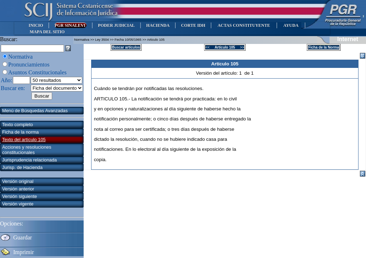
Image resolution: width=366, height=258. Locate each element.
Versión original (18, 181)
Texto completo (17, 124)
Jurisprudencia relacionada (29, 160)
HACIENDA (157, 25)
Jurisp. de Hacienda (22, 167)
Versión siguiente (19, 196)
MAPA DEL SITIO (47, 31)
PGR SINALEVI (70, 25)
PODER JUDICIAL (116, 25)
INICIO (36, 25)
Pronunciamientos (29, 64)
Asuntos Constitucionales (37, 72)
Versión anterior (18, 189)
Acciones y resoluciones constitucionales (26, 149)
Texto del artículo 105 (24, 139)
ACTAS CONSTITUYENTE (244, 25)
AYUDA (290, 25)
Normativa (20, 57)
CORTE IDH (193, 25)
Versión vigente (18, 204)
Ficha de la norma (20, 132)
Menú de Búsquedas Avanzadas (35, 110)
